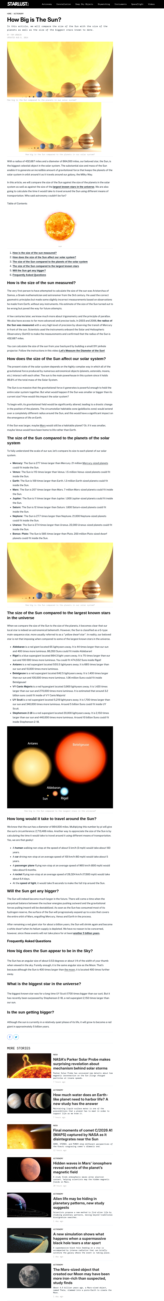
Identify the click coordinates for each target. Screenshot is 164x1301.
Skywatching (104, 4)
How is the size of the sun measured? (35, 253)
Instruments (121, 4)
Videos (151, 4)
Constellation (63, 4)
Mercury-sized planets (95, 463)
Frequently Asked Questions (29, 275)
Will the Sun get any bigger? (29, 270)
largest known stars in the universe (73, 186)
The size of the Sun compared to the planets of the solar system (50, 261)
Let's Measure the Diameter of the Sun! (82, 350)
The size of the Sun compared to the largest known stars (46, 266)
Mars (43, 425)
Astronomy (47, 4)
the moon (69, 969)
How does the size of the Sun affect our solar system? (44, 257)
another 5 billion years (86, 933)
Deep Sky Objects (84, 4)
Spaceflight (137, 4)
